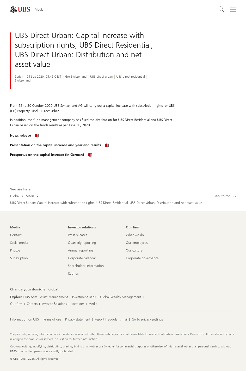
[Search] (221, 9)
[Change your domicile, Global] (53, 289)
